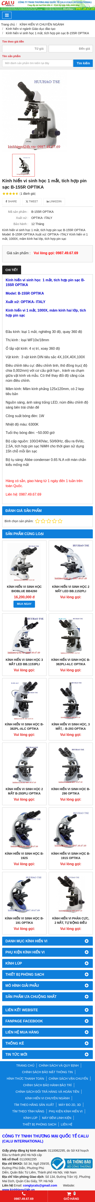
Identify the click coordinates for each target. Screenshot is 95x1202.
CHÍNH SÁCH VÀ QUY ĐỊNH (59, 1065)
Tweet (32, 201)
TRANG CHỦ (25, 1065)
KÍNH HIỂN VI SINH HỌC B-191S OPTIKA (70, 856)
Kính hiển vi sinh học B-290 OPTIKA (70, 791)
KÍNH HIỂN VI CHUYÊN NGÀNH (47, 1098)
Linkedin (54, 201)
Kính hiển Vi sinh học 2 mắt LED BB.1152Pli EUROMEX (70, 591)
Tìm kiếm (83, 63)
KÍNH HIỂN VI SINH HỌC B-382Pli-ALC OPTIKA (70, 662)
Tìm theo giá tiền (13, 41)
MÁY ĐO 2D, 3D (69, 1105)
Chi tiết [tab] (11, 270)
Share (11, 201)
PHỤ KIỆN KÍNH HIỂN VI (66, 1111)
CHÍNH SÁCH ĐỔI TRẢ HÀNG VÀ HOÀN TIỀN (47, 1091)
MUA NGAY (24, 603)
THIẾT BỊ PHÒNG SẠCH (39, 1124)
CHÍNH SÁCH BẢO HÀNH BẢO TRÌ (47, 1085)
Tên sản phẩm (11, 56)
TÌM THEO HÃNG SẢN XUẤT (34, 1105)
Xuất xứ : (22, 218)
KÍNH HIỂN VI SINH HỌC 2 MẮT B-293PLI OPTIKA (24, 791)
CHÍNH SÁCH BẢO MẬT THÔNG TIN (47, 1072)
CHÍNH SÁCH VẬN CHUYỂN (68, 1078)
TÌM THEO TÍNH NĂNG (28, 1111)
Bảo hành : (20, 224)
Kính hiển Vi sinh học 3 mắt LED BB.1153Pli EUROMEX (24, 664)
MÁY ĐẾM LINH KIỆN (56, 1118)
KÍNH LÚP (30, 1118)
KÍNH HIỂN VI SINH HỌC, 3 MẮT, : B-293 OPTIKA (71, 726)
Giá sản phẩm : (18, 253)
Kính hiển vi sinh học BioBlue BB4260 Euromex (24, 591)
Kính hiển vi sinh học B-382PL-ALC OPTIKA (24, 726)
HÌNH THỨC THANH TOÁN (25, 1078)
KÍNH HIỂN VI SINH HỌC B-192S (24, 856)
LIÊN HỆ (66, 1124)
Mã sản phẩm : (18, 211)
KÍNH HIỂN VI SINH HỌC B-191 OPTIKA (24, 920)
